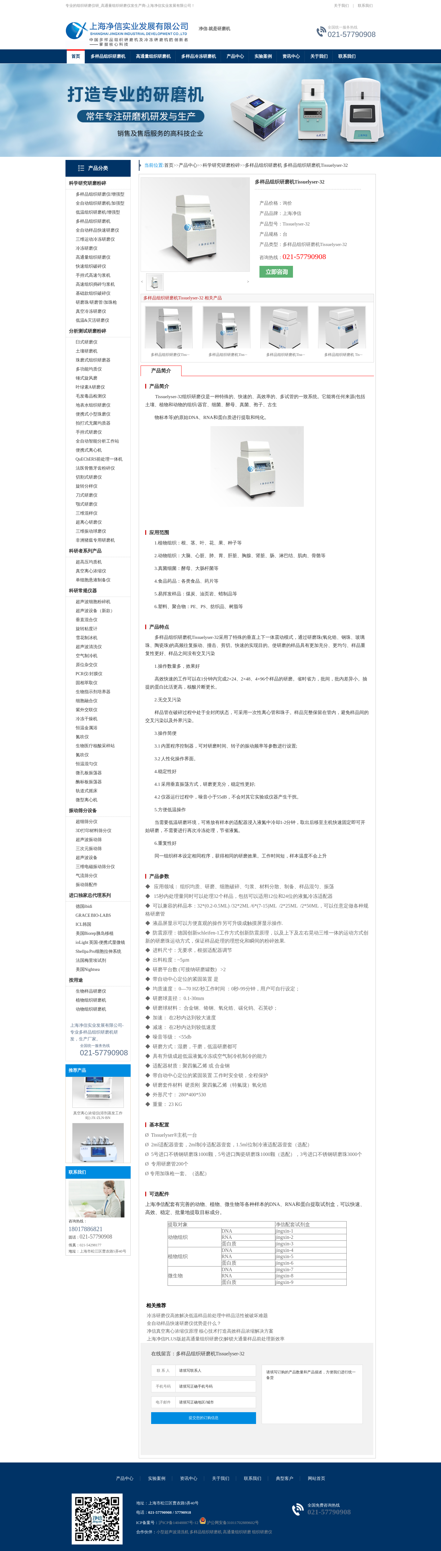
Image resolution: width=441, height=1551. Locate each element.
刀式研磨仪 (86, 495)
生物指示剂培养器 (93, 691)
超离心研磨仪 (89, 522)
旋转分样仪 (86, 486)
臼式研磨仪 (86, 342)
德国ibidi (84, 906)
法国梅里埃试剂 (91, 960)
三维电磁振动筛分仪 (95, 866)
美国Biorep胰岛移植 (95, 933)
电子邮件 (163, 1402)
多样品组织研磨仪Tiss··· (170, 355)
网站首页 (316, 1478)
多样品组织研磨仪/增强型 (100, 194)
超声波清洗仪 (89, 646)
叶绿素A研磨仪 (90, 387)
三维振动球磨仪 (91, 531)
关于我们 (341, 5)
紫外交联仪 (86, 709)
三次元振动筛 (89, 848)
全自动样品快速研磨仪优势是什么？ (184, 1323)
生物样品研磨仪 (91, 991)
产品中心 (235, 56)
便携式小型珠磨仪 (93, 414)
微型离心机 (86, 800)
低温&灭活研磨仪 (93, 320)
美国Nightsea (88, 969)
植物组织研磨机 (91, 1000)
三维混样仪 (86, 513)
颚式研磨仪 (86, 504)
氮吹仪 (82, 737)
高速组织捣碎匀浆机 (95, 284)
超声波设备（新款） (95, 610)
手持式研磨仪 (89, 432)
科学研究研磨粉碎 (221, 165)
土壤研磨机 (86, 351)
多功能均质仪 (89, 369)
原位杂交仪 (86, 664)
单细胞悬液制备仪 (93, 580)
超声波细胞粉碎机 (93, 601)
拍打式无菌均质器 (93, 423)
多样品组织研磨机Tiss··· (228, 355)
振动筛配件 (86, 884)
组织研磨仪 (262, 1532)
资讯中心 (291, 56)
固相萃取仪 (86, 682)
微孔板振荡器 (89, 773)
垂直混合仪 (86, 619)
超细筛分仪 (86, 821)
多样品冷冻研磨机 (198, 56)
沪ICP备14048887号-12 (179, 1522)
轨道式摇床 (86, 791)
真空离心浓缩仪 (91, 571)
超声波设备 (86, 857)
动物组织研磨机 (91, 1009)
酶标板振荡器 (89, 782)
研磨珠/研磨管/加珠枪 (96, 302)
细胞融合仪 (86, 700)
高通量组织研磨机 (153, 56)
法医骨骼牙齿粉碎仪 (95, 468)
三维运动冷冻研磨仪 (95, 239)
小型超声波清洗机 (172, 1532)
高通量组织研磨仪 (93, 257)
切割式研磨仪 (89, 477)
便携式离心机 (89, 450)
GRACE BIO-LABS (93, 915)
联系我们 (365, 5)
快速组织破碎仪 (91, 266)
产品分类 (98, 168)
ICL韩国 (84, 924)
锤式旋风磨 (86, 378)
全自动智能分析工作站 (97, 441)
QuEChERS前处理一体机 (99, 459)
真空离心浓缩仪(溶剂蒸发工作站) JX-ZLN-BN (98, 1122)
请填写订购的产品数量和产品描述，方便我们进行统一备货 (312, 1394)
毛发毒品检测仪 (91, 396)
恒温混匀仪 (86, 764)
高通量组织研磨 (237, 1532)
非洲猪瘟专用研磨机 (95, 540)
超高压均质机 (89, 562)
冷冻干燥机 (86, 718)
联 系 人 (163, 1370)
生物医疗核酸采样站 (95, 746)
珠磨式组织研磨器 (93, 360)
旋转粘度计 (86, 628)
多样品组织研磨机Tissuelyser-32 (315, 165)
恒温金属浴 (86, 727)
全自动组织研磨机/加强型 (100, 203)
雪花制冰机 (86, 637)
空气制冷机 (86, 655)
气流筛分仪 (86, 875)
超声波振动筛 (89, 839)
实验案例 (263, 56)
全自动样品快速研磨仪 (97, 230)
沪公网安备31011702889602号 (229, 1522)
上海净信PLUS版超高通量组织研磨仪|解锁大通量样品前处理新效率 (216, 1338)
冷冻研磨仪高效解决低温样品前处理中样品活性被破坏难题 (207, 1315)
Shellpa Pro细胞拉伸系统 (98, 951)
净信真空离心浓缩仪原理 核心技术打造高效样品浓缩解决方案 (210, 1331)
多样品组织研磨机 (108, 56)
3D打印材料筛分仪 (93, 830)
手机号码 (163, 1386)
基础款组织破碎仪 (93, 293)
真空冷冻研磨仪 (91, 311)
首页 (75, 56)
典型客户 (284, 1478)
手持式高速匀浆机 (93, 275)
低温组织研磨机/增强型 (98, 212)
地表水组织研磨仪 (93, 405)
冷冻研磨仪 (86, 248)
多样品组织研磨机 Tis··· (343, 355)
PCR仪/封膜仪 (89, 673)
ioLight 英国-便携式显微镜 (100, 942)
